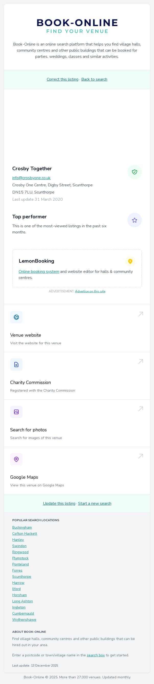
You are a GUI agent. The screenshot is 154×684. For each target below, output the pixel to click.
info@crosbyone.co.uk (31, 178)
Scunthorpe (21, 576)
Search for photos (28, 430)
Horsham (19, 595)
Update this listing (59, 503)
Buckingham (22, 527)
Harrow (18, 582)
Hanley (18, 539)
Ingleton (19, 607)
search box (96, 655)
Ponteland (20, 564)
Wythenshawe (24, 619)
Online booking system (39, 271)
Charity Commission (30, 382)
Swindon (19, 545)
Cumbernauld (23, 613)
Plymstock (20, 558)
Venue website (25, 335)
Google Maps (24, 477)
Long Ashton (22, 601)
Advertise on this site (90, 291)
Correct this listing (62, 79)
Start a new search (94, 503)
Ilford (16, 588)
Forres (17, 570)
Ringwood (20, 552)
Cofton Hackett (24, 533)
